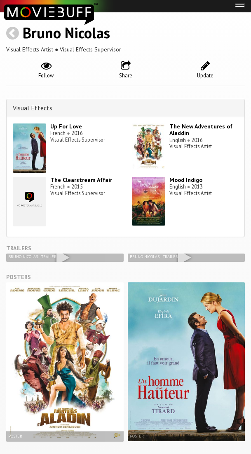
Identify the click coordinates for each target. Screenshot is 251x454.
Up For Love (66, 126)
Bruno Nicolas (66, 32)
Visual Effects (32, 108)
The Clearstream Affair (81, 180)
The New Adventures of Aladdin (200, 130)
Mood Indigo (185, 180)
